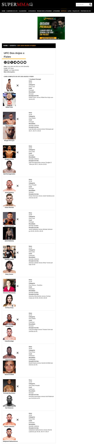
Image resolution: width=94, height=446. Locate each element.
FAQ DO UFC (76, 11)
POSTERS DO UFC (86, 11)
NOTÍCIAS (64, 11)
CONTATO (5, 15)
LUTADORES (56, 11)
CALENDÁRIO (22, 11)
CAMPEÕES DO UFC (12, 11)
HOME (3, 11)
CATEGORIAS (32, 11)
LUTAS (69, 11)
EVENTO (13, 45)
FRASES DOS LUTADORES (44, 11)
